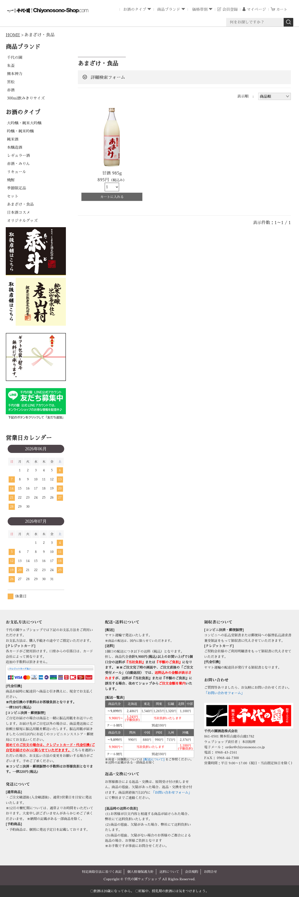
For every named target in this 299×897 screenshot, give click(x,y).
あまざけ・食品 (20, 204)
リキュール (16, 172)
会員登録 (229, 9)
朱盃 (11, 65)
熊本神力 (14, 74)
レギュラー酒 (18, 155)
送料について (170, 871)
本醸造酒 (14, 147)
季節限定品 (16, 188)
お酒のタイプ (134, 9)
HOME (13, 35)
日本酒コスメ (18, 212)
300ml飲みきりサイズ (26, 98)
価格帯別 (199, 9)
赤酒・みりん (18, 163)
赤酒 (11, 90)
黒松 (11, 82)
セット (12, 196)
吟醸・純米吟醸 (20, 131)
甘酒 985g (112, 173)
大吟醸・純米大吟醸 (24, 123)
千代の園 (14, 57)
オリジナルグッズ (22, 220)
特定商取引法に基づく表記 (101, 871)
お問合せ (211, 871)
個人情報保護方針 (140, 871)
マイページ (255, 9)
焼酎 (11, 180)
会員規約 (192, 871)
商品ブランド (168, 9)
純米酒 (12, 139)
